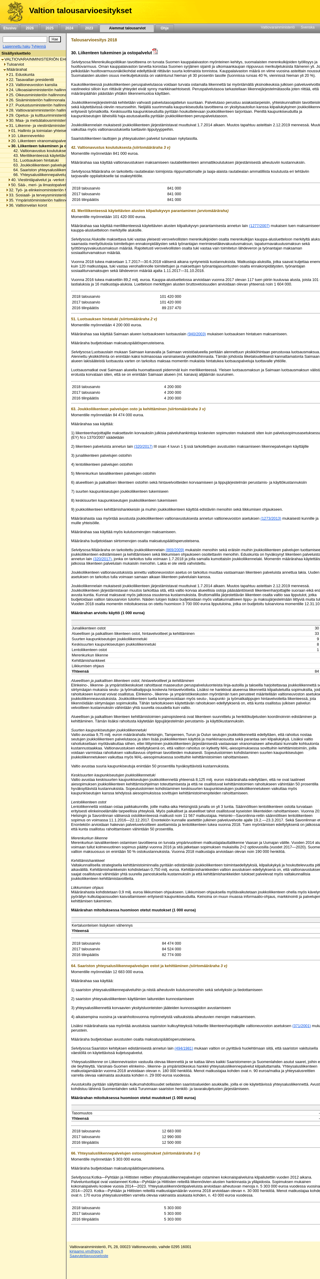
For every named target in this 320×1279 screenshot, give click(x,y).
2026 (30, 28)
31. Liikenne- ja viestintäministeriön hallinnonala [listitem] (50, 125)
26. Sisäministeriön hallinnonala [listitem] (35, 100)
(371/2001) (301, 1025)
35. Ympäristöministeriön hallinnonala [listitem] (40, 200)
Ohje (165, 28)
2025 (49, 28)
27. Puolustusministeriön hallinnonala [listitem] (40, 105)
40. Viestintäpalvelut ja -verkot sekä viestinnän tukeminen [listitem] (60, 180)
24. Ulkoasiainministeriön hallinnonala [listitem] (41, 90)
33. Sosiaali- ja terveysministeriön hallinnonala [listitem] (48, 195)
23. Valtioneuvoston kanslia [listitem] (31, 84)
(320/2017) (143, 446)
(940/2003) (196, 334)
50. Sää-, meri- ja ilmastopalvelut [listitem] (38, 185)
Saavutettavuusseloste (89, 1256)
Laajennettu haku (16, 46)
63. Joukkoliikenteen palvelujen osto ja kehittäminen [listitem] (57, 165)
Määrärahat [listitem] (15, 69)
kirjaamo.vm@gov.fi (86, 1251)
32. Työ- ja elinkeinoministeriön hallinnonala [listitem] (46, 190)
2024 (69, 28)
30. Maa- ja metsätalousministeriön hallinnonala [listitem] (50, 120)
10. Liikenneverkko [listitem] (26, 135)
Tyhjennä (38, 46)
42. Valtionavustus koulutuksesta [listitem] (40, 150)
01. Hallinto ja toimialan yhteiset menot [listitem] (43, 130)
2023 (89, 28)
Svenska (308, 27)
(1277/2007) (259, 225)
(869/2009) (175, 550)
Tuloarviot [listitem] (13, 64)
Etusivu (9, 28)
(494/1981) (184, 1048)
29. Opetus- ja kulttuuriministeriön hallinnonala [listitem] (48, 115)
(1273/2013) (271, 518)
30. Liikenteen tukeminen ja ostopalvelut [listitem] (48, 146)
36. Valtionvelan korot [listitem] (26, 205)
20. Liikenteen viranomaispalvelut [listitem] (39, 141)
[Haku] (25, 39)
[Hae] (55, 39)
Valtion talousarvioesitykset (80, 10)
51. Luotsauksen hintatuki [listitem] (34, 160)
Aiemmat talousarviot (127, 28)
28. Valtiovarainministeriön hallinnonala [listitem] (42, 110)
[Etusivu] (13, 11)
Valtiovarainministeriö (278, 27)
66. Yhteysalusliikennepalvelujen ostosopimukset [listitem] (55, 174)
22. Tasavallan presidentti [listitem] (30, 79)
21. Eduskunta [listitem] (20, 74)
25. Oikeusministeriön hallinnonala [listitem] (38, 95)
